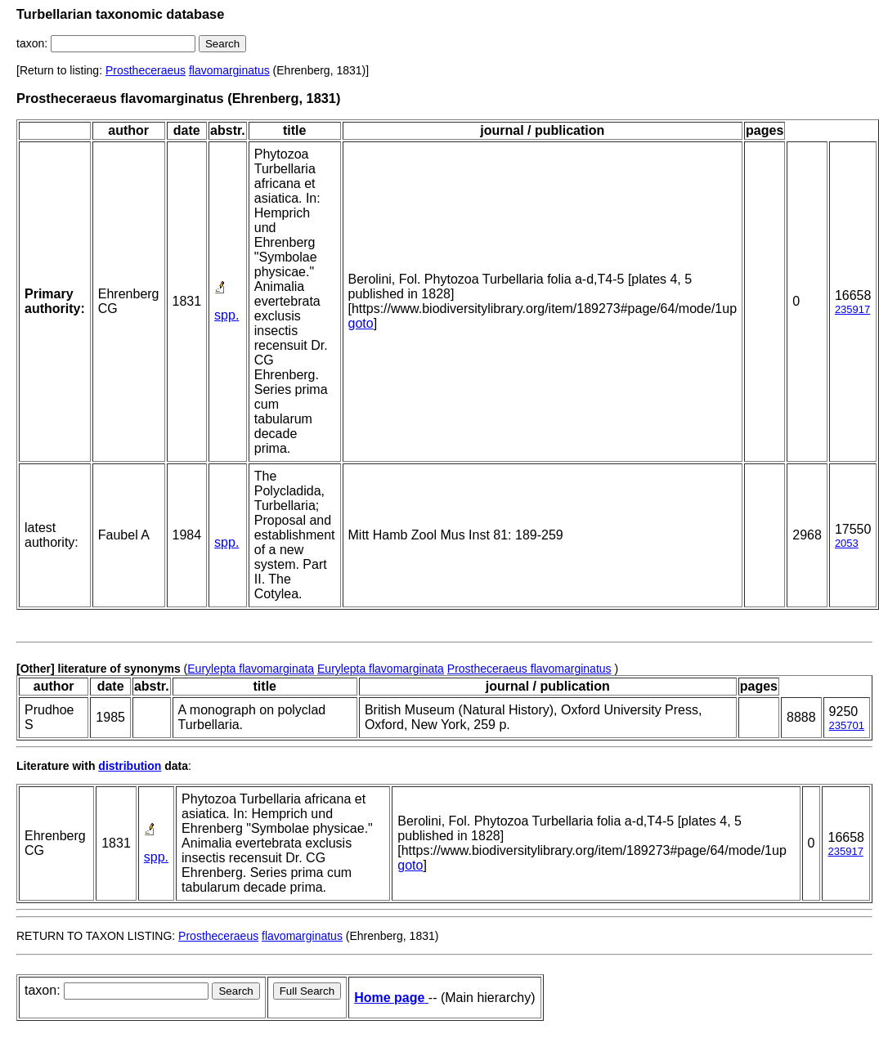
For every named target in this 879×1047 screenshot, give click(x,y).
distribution (129, 765)
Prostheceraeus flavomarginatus (529, 668)
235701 (846, 725)
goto (361, 323)
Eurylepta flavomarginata (250, 668)
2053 (847, 543)
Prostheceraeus (145, 70)
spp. (226, 315)
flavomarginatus (229, 70)
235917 (852, 309)
